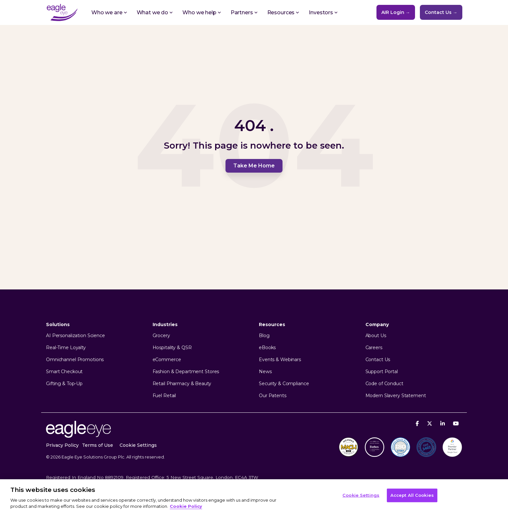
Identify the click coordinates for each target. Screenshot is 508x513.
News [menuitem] (265, 371)
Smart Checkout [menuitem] (64, 371)
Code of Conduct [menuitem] (384, 383)
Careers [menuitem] (373, 347)
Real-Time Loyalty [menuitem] (66, 347)
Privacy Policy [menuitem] (62, 445)
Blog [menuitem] (264, 335)
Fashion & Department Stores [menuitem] (186, 371)
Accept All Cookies (412, 495)
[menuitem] (141, 445)
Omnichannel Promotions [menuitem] (75, 359)
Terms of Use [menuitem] (97, 445)
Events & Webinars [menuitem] (280, 359)
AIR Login (395, 12)
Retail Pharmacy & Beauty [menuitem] (182, 383)
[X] (430, 423)
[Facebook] (418, 423)
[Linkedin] (443, 423)
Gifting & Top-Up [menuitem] (64, 383)
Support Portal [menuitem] (381, 371)
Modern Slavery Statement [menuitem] (395, 395)
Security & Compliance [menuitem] (284, 383)
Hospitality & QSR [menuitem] (172, 347)
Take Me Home (254, 166)
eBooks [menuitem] (267, 347)
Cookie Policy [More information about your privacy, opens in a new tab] (186, 506)
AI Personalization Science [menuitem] (75, 335)
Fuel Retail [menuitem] (164, 395)
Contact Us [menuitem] (377, 359)
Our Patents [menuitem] (272, 395)
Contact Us (441, 12)
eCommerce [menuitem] (167, 359)
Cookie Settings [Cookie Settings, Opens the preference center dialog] (360, 495)
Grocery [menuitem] (161, 335)
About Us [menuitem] (375, 335)
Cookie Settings (138, 445)
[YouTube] (455, 423)
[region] (254, 496)
